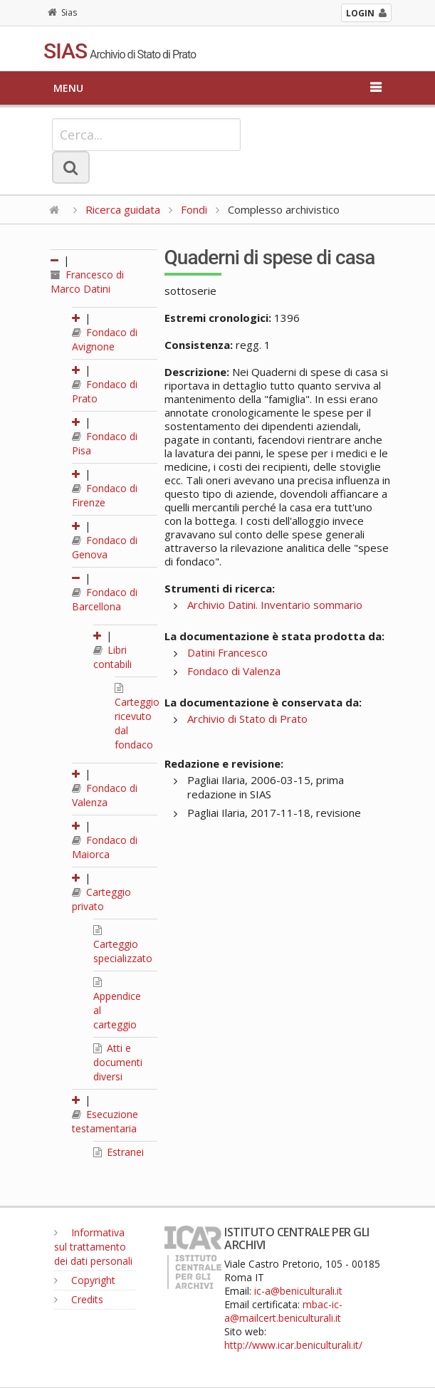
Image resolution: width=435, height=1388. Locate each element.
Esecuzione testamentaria (105, 1121)
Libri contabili (112, 657)
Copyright (84, 1280)
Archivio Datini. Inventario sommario (274, 605)
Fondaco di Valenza (104, 795)
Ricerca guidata (122, 209)
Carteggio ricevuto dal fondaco (137, 717)
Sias (62, 12)
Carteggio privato (101, 899)
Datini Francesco (227, 652)
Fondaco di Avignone (104, 339)
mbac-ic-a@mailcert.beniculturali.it (283, 1311)
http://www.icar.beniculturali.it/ (293, 1345)
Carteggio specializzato (122, 945)
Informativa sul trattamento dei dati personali (93, 1247)
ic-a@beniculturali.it (298, 1291)
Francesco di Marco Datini (87, 282)
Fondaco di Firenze (104, 495)
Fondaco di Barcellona (104, 599)
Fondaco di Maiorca (104, 847)
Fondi (194, 209)
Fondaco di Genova (104, 547)
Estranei (118, 1152)
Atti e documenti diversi (117, 1062)
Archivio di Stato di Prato (247, 718)
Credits (78, 1299)
